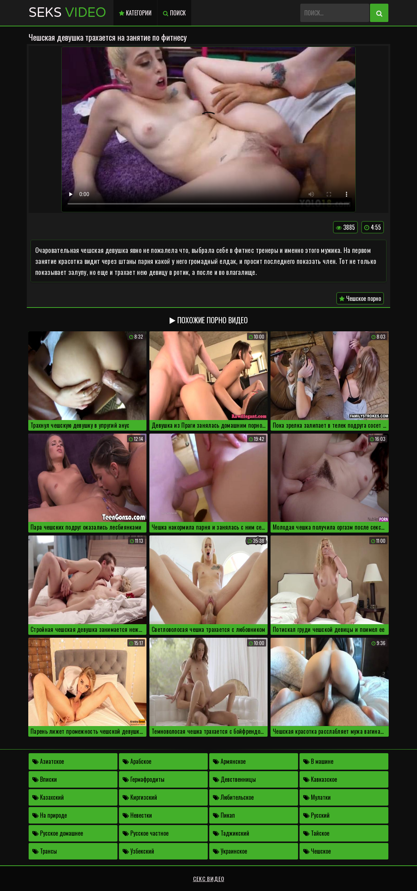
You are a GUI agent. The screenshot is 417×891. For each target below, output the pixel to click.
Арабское (137, 761)
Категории (135, 12)
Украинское (230, 851)
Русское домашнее (57, 833)
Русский (316, 815)
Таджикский (231, 833)
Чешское (317, 851)
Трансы (44, 851)
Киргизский (140, 797)
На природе (49, 815)
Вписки (44, 779)
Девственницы (234, 779)
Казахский (48, 797)
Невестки (137, 815)
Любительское (233, 797)
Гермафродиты (143, 779)
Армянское (229, 761)
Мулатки (317, 797)
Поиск (174, 12)
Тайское (316, 833)
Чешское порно (360, 298)
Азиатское (48, 761)
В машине (318, 761)
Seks (67, 13)
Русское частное (145, 833)
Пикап (224, 815)
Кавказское (320, 779)
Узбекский (138, 851)
